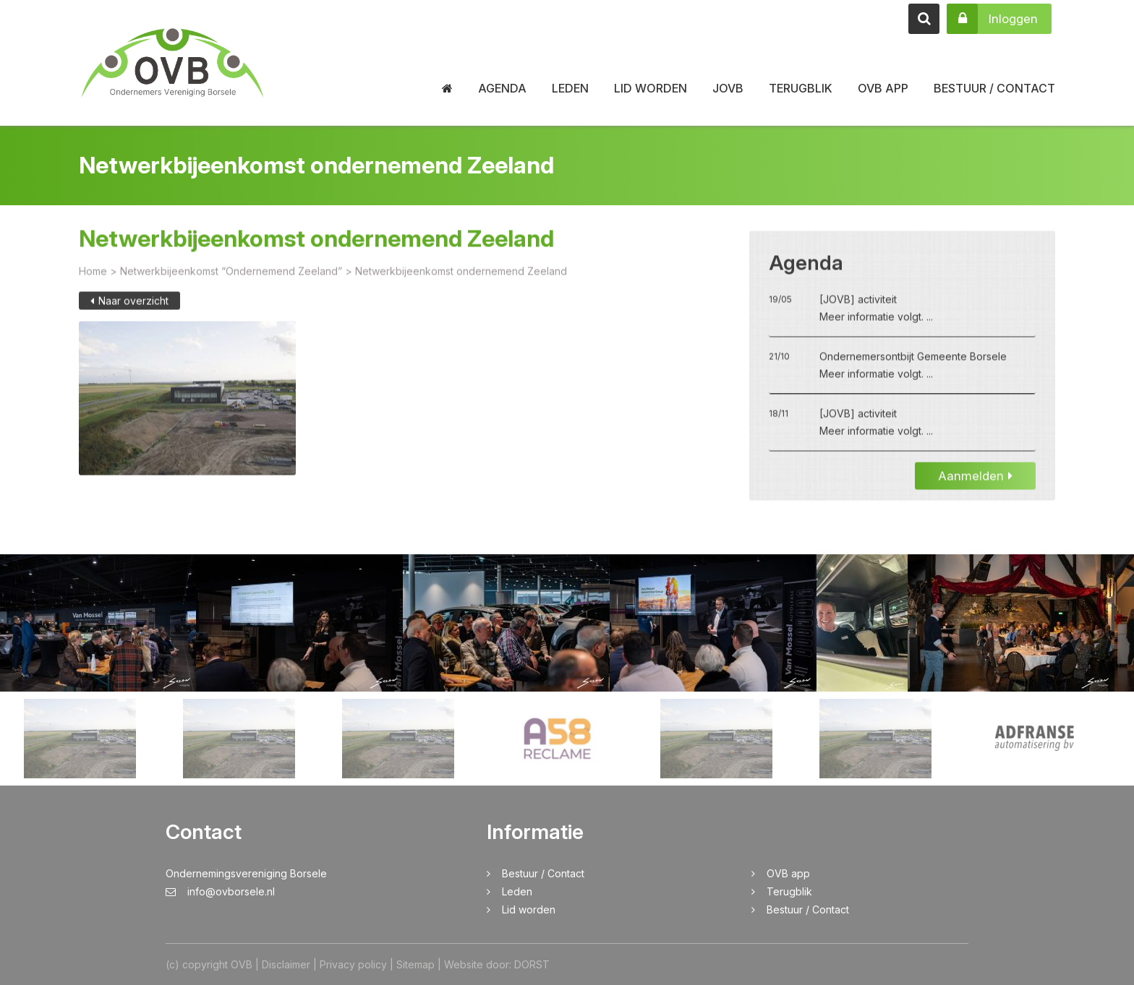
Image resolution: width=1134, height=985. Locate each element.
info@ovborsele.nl (220, 891)
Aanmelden (975, 485)
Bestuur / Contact (994, 88)
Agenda (502, 88)
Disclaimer (286, 964)
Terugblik (800, 88)
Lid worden (650, 88)
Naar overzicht (129, 310)
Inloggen (992, 19)
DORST (532, 964)
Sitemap (415, 964)
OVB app (883, 88)
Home (93, 280)
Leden (570, 88)
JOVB (727, 88)
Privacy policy (353, 964)
